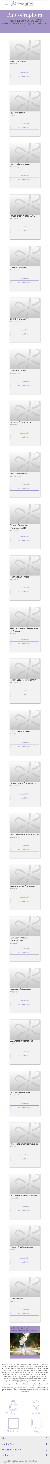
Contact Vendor (24, 76)
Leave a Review (25, 72)
